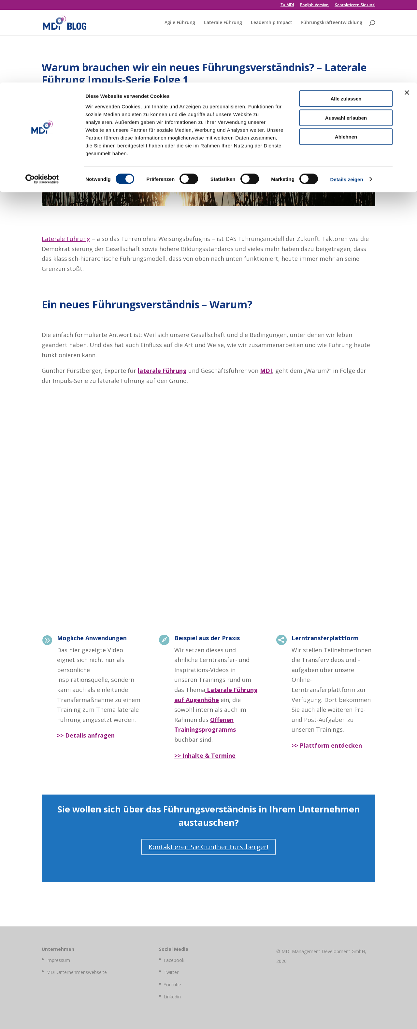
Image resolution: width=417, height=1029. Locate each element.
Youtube (172, 984)
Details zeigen (346, 97)
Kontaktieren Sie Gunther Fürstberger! (208, 846)
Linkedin (172, 997)
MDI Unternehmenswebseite (76, 972)
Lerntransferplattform (325, 638)
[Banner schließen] (407, 10)
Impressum (58, 960)
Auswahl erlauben (346, 35)
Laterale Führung (66, 239)
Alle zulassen (345, 16)
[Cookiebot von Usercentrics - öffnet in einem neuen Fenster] (42, 97)
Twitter (171, 972)
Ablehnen (346, 54)
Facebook (174, 960)
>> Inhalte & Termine (205, 755)
